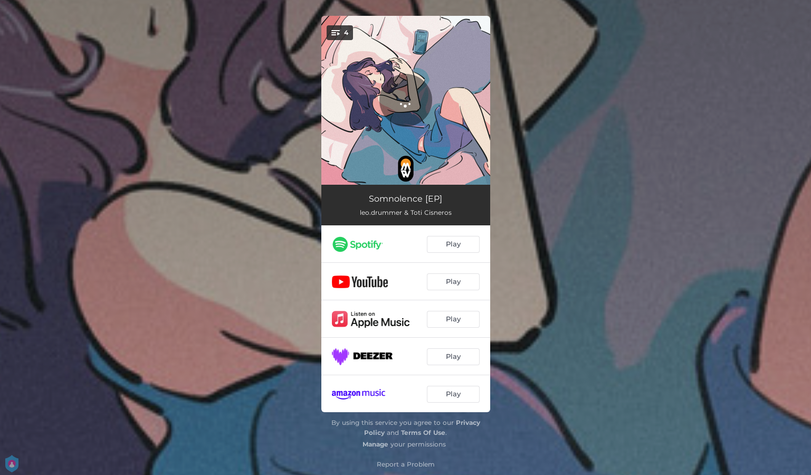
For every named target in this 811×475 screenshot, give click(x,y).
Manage (375, 444)
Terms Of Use (423, 432)
